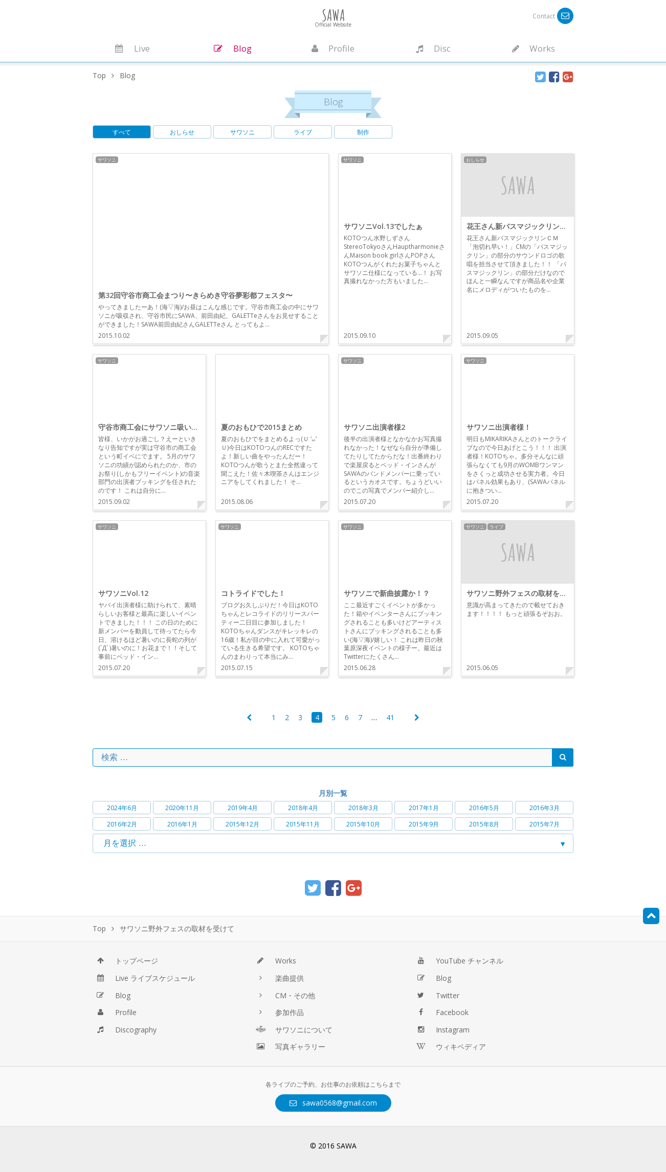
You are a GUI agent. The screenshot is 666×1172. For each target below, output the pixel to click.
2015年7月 (544, 824)
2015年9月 (424, 824)
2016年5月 (484, 807)
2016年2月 (122, 824)
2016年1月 (182, 824)
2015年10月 (363, 824)
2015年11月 (303, 824)
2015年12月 (242, 824)
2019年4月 (243, 807)
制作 (363, 132)
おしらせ (182, 132)
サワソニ (242, 132)
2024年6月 (122, 807)
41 (390, 717)
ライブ (303, 132)
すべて (122, 132)
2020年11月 (182, 807)
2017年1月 (424, 807)
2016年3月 (544, 807)
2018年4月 (303, 807)
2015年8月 (484, 824)
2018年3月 (363, 807)
